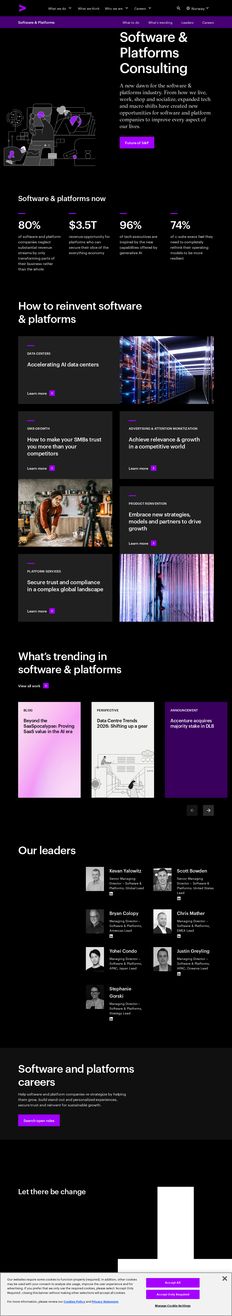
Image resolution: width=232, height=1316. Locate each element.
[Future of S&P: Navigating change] (137, 142)
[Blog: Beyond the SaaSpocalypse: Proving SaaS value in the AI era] (49, 750)
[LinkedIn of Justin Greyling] (178, 974)
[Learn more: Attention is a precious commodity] (167, 445)
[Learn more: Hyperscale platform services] (65, 588)
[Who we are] (117, 8)
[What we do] (60, 8)
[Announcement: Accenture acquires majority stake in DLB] (196, 750)
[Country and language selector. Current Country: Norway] (198, 8)
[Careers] (143, 8)
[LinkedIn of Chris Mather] (178, 936)
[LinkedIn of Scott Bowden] (178, 898)
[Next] (208, 810)
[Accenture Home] (22, 8)
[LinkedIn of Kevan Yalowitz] (111, 893)
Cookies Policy (74, 1301)
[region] (116, 1294)
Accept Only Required (173, 1294)
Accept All (173, 1282)
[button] (39, 1120)
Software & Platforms (36, 22)
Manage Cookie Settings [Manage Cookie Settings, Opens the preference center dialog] (173, 1305)
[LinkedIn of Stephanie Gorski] (111, 1018)
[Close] (225, 1278)
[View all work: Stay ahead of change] (33, 685)
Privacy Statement (105, 1301)
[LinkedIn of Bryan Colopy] (111, 936)
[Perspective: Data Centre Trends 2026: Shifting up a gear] (123, 750)
